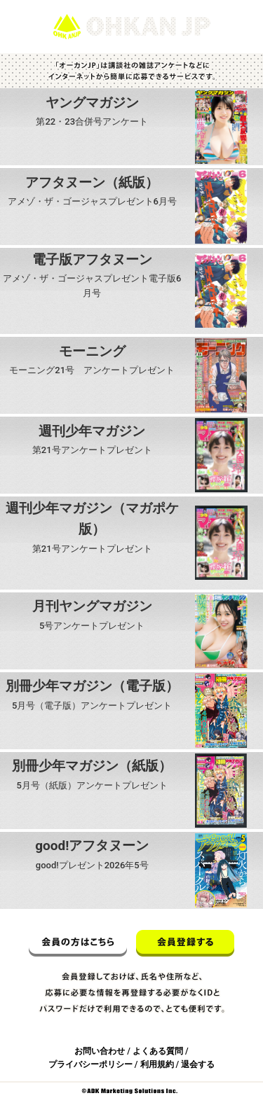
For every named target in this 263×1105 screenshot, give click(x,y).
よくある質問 (158, 1051)
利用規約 (157, 1064)
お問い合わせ (99, 1051)
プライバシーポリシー (90, 1064)
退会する (198, 1064)
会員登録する (185, 943)
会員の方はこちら (78, 943)
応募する (91, 145)
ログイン (233, 6)
